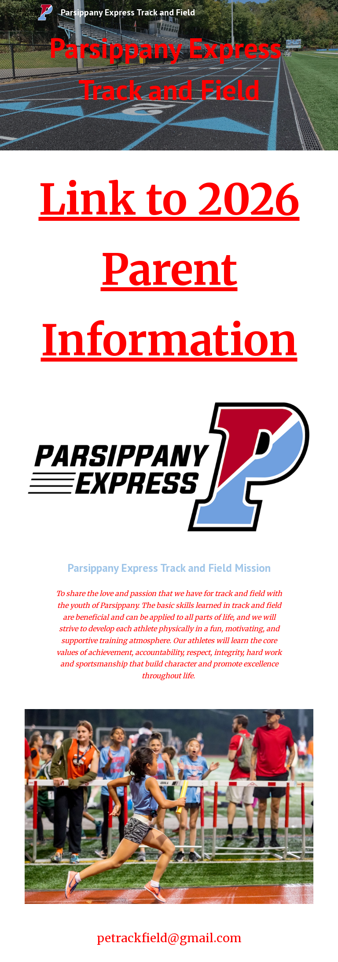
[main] (169, 69)
